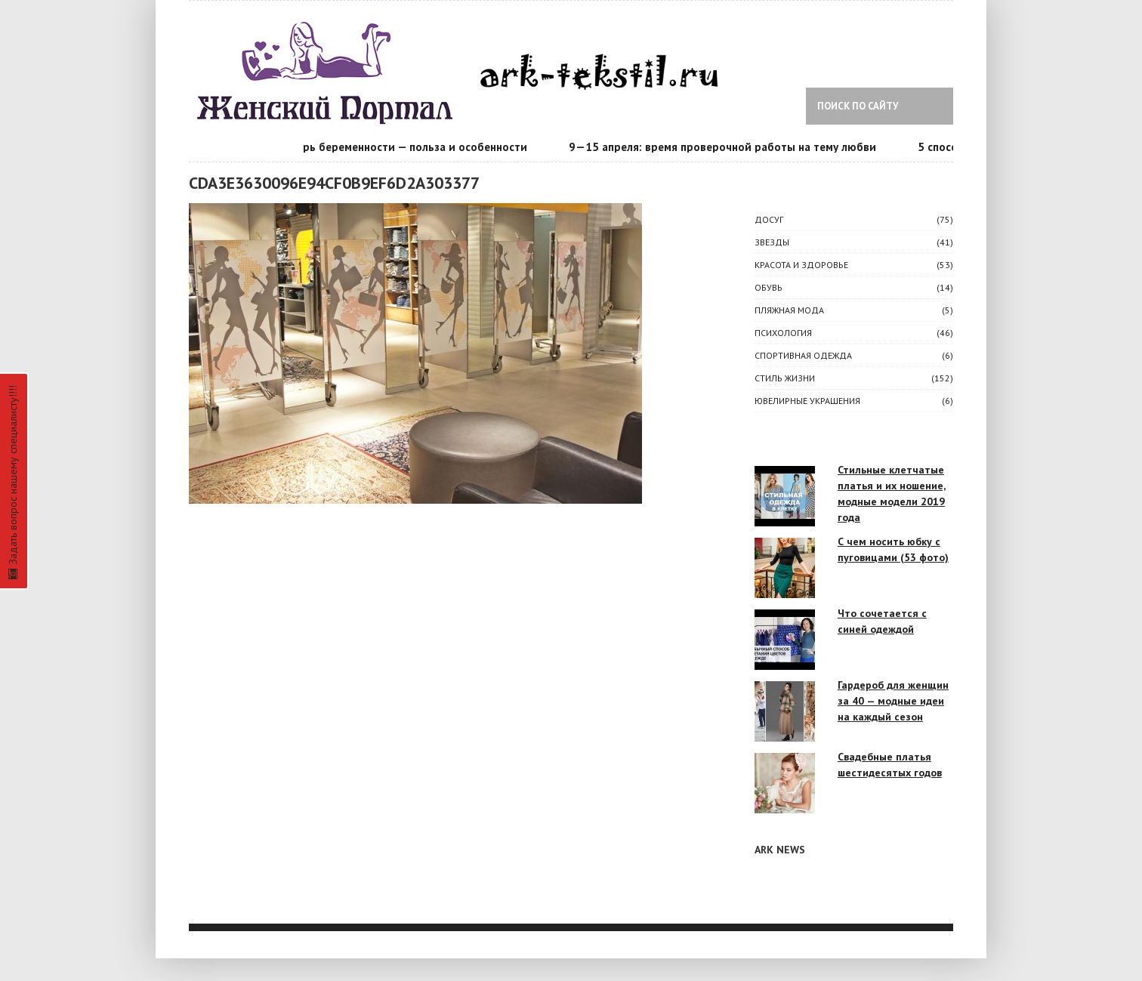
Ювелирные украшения (807, 400)
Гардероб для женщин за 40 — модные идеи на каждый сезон (893, 700)
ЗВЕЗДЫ (772, 242)
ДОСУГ (769, 219)
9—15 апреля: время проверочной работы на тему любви (724, 147)
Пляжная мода (789, 310)
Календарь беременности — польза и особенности (394, 147)
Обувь (768, 287)
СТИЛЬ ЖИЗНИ (785, 378)
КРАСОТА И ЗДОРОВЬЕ (801, 264)
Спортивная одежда (803, 355)
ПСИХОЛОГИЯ (783, 332)
